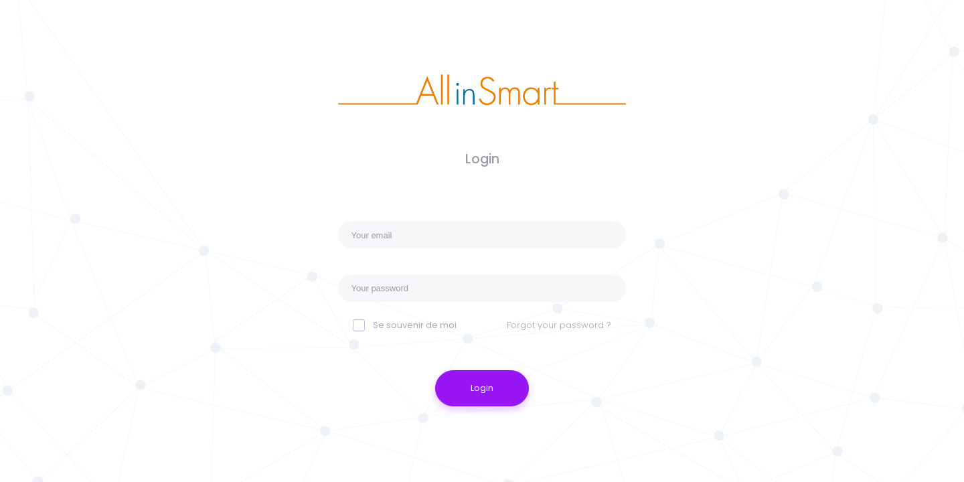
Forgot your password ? (559, 325)
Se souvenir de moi (415, 325)
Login (482, 388)
